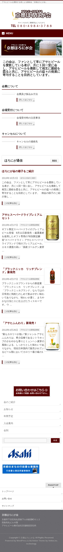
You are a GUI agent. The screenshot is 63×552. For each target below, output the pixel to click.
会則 (6, 430)
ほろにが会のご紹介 (28, 178)
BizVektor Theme (37, 540)
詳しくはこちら (25, 100)
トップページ (8, 491)
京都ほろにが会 (27, 537)
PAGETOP (53, 485)
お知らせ (8, 409)
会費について (10, 86)
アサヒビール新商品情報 (29, 225)
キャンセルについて (14, 133)
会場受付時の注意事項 (28, 117)
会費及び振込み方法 (27, 94)
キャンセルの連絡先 (27, 141)
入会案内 (8, 423)
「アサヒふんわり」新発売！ (19, 323)
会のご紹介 (9, 402)
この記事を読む (10, 203)
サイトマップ (8, 506)
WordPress (21, 540)
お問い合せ (7, 498)
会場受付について (12, 110)
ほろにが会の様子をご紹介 (18, 171)
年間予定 (8, 416)
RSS (54, 160)
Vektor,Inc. (53, 540)
